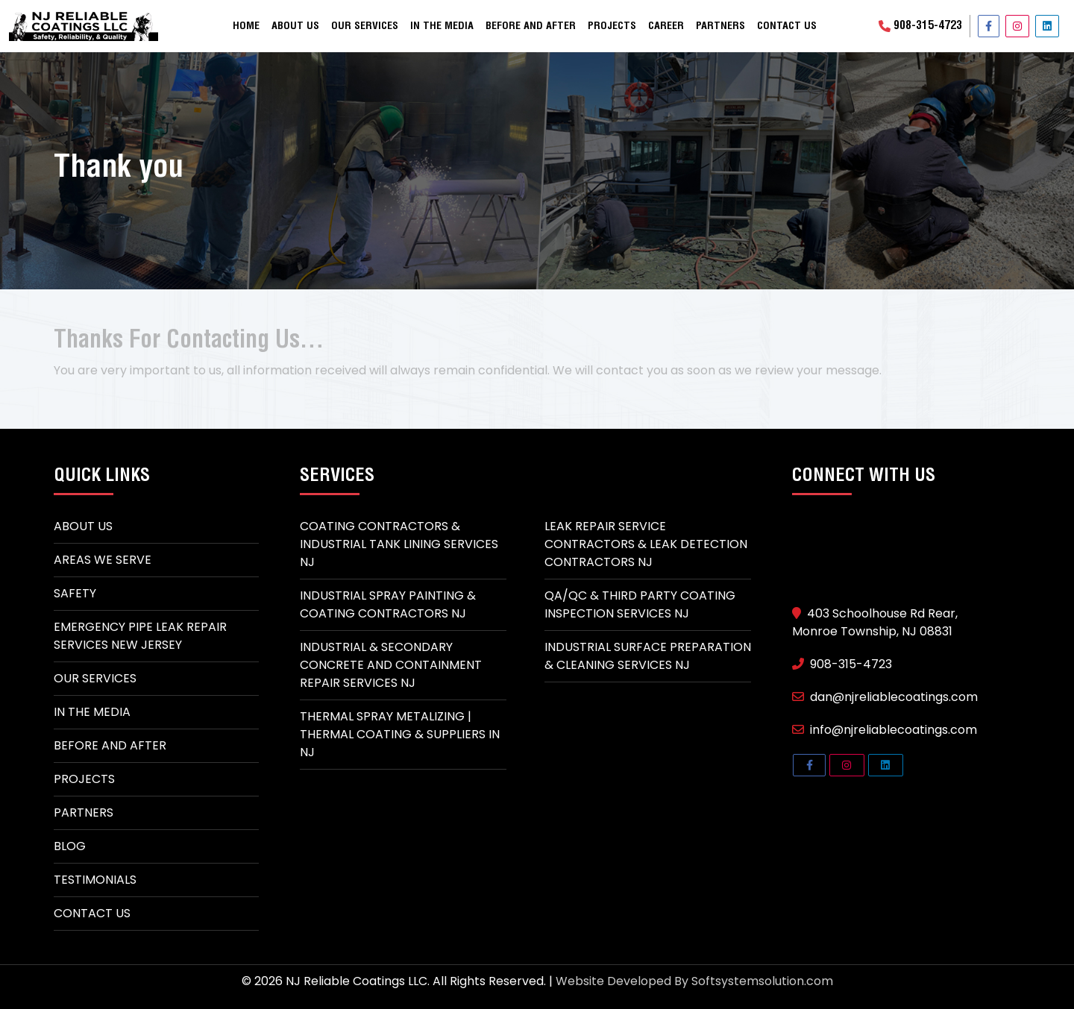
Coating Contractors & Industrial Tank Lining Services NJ (399, 544)
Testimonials (95, 879)
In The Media (92, 711)
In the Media (442, 26)
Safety (75, 593)
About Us (295, 26)
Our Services (364, 26)
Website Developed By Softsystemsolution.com (694, 981)
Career (666, 26)
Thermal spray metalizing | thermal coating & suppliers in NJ (400, 734)
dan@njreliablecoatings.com (885, 696)
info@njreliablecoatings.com (884, 729)
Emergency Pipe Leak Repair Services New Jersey (140, 635)
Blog (70, 846)
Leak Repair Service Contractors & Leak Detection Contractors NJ (645, 544)
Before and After (531, 26)
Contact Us (787, 26)
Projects (612, 26)
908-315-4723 (920, 26)
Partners (720, 26)
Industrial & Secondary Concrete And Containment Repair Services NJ (391, 664)
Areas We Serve (102, 559)
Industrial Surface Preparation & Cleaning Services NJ (647, 655)
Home (246, 26)
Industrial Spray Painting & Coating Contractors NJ (388, 604)
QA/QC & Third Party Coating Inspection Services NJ (639, 604)
